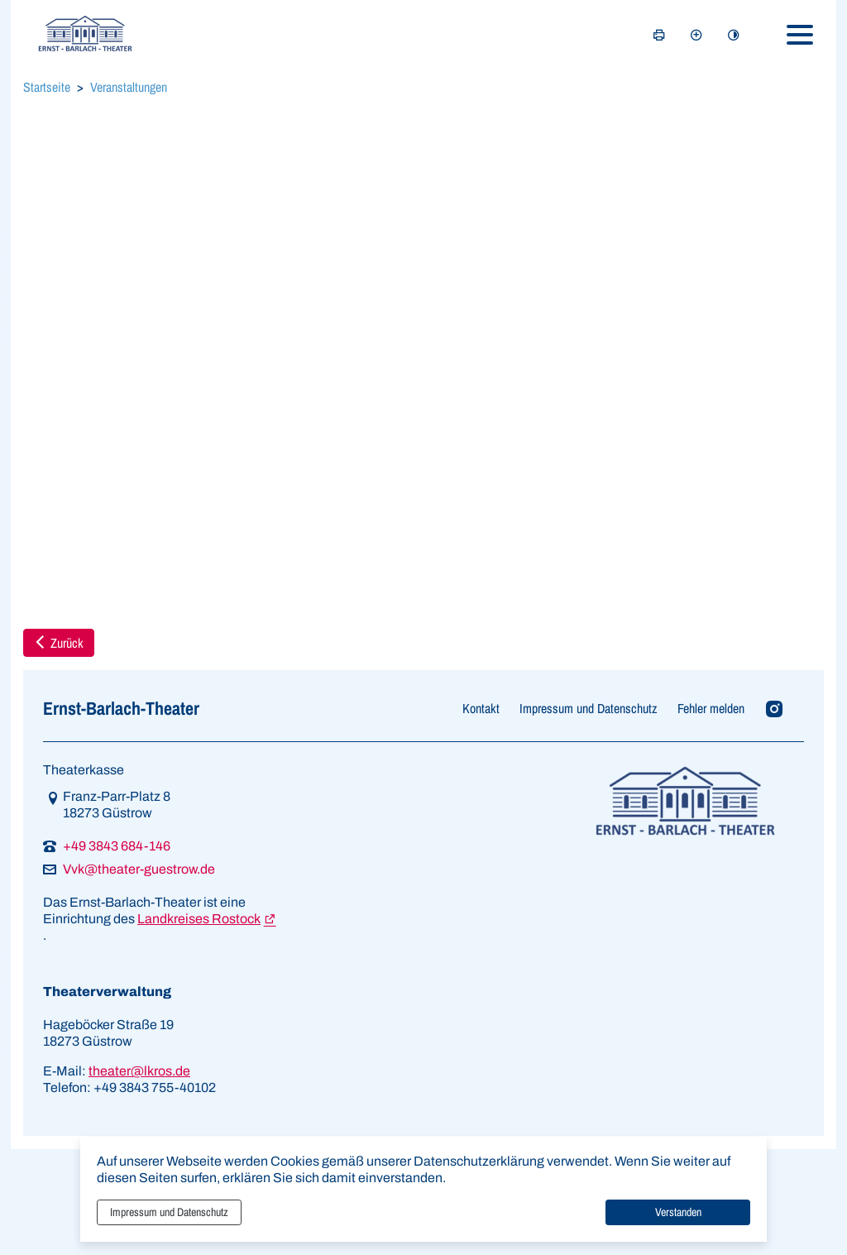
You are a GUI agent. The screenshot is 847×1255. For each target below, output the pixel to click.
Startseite (46, 87)
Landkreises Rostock (199, 919)
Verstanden (678, 1212)
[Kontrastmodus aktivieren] (733, 35)
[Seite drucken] (659, 35)
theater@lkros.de (139, 1071)
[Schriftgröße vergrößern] (696, 35)
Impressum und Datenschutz (169, 1212)
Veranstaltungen (128, 87)
